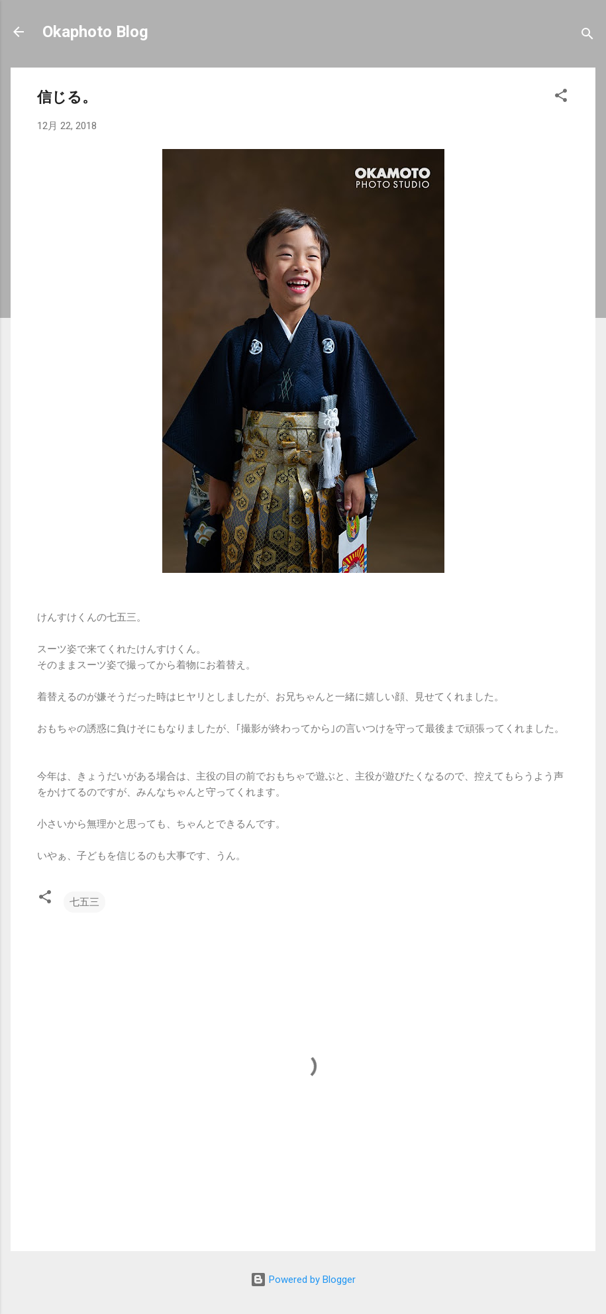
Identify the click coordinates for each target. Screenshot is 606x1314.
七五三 (84, 902)
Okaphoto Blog (95, 32)
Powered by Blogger (303, 1280)
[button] (561, 97)
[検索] (587, 36)
